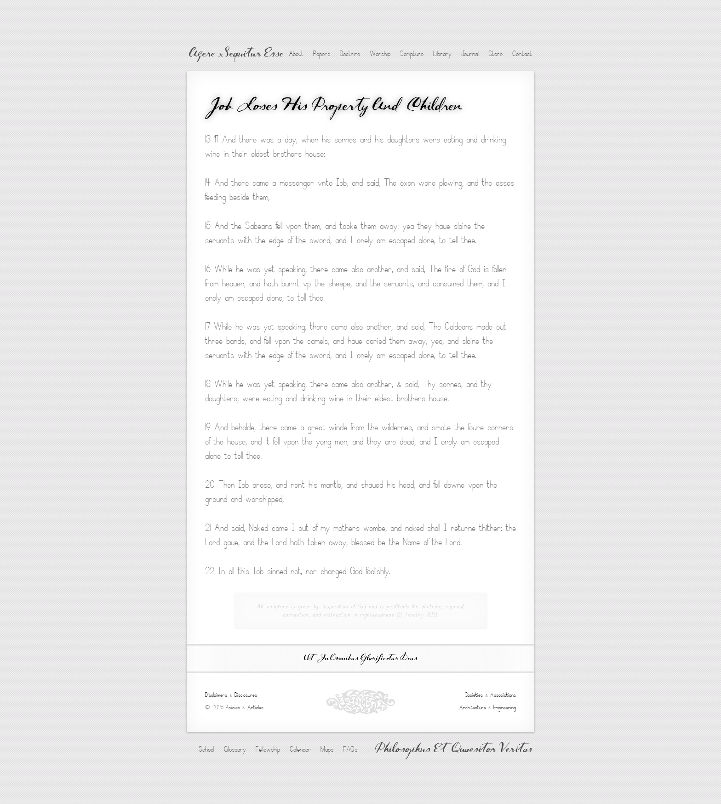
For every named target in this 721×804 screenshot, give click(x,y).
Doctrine (350, 54)
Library (442, 54)
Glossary (235, 749)
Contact (522, 54)
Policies (233, 707)
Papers (321, 54)
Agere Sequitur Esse (236, 54)
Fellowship (268, 749)
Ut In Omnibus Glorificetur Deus (360, 658)
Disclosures (246, 695)
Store (495, 54)
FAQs (350, 749)
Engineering (504, 707)
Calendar (300, 749)
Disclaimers (216, 695)
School (206, 749)
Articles (255, 707)
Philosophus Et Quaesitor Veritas (453, 750)
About (296, 54)
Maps (326, 749)
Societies (474, 695)
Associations (503, 695)
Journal (470, 54)
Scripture (411, 54)
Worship (380, 54)
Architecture (472, 707)
